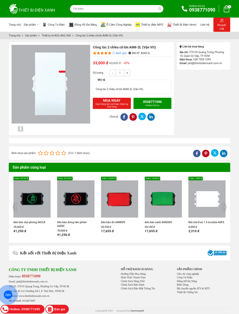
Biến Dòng (183, 284)
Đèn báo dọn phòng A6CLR (29, 222)
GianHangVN (137, 310)
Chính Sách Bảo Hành (133, 284)
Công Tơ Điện (185, 277)
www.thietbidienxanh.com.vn (33, 296)
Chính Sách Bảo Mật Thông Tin (138, 288)
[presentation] (14, 207)
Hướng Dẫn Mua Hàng (133, 274)
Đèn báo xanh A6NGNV (158, 222)
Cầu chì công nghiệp (188, 274)
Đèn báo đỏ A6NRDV (113, 222)
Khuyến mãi (222, 24)
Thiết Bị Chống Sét (187, 292)
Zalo (8, 294)
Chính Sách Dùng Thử (133, 281)
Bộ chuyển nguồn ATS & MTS (193, 288)
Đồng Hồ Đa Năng (187, 281)
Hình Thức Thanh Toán (133, 277)
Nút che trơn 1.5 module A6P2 (206, 222)
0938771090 (202, 10)
